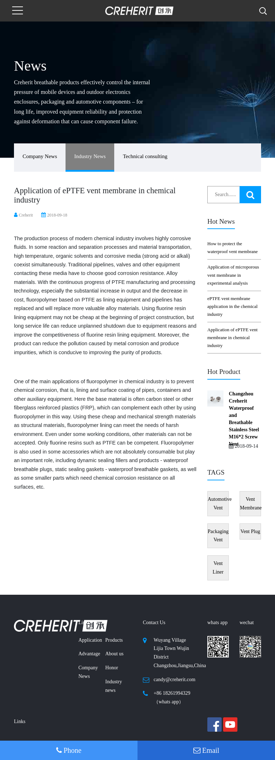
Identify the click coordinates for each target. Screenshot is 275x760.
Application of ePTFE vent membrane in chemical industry (232, 337)
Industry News (90, 156)
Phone (69, 750)
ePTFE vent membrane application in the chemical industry (232, 306)
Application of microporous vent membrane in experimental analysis (233, 274)
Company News (40, 156)
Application (90, 640)
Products (114, 640)
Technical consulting (145, 156)
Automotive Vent (218, 503)
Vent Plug (250, 531)
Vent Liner (218, 568)
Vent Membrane (250, 503)
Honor (111, 667)
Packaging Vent (218, 536)
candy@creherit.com (175, 679)
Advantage (89, 653)
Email (206, 750)
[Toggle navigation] (17, 10)
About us (114, 653)
